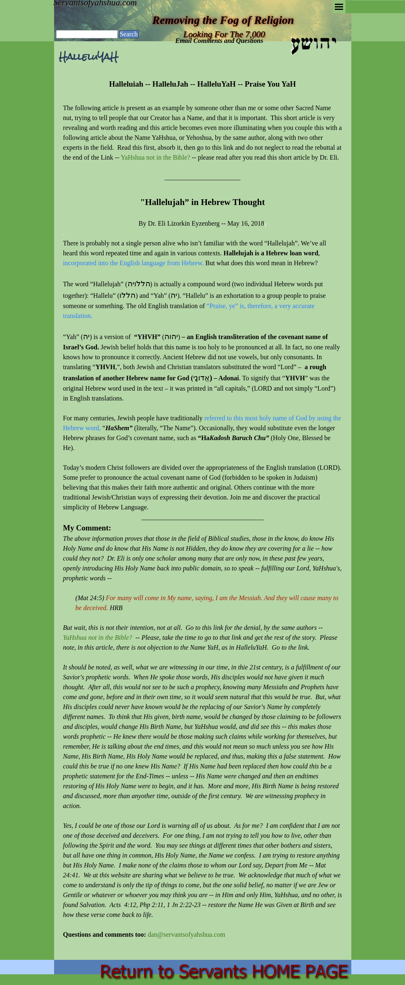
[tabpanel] (202, 514)
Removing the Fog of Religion (223, 20)
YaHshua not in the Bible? (155, 157)
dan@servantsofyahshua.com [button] (186, 934)
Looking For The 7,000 (224, 34)
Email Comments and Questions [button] (219, 40)
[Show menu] (339, 6)
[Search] (87, 34)
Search (129, 34)
